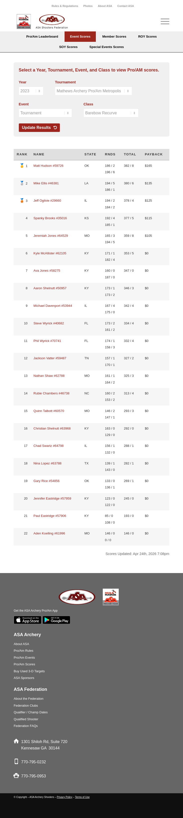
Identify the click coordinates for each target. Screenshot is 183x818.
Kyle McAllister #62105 (50, 253)
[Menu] (162, 21)
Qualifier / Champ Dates (31, 712)
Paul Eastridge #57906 (50, 516)
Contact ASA (125, 5)
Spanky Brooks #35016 (50, 218)
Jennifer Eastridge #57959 (52, 498)
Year (22, 82)
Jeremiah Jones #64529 (51, 236)
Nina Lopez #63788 (48, 463)
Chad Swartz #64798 (49, 446)
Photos (88, 5)
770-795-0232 (33, 762)
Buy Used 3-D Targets (29, 671)
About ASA (105, 5)
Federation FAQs (26, 726)
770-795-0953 (33, 776)
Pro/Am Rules (23, 650)
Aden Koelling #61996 (49, 533)
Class (88, 104)
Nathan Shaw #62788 (49, 376)
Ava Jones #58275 (47, 270)
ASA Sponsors (24, 678)
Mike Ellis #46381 (46, 183)
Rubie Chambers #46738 (52, 393)
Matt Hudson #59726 (49, 166)
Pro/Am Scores (24, 664)
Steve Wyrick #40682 (49, 323)
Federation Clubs (26, 705)
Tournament (65, 82)
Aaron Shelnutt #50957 (50, 288)
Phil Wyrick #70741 (47, 341)
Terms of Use (82, 797)
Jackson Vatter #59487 (50, 358)
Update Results (39, 127)
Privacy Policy (64, 797)
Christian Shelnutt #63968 (52, 428)
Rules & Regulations (65, 5)
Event (24, 104)
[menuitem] (65, 6)
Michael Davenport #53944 (53, 306)
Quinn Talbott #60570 (49, 411)
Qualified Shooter (26, 719)
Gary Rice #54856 (47, 481)
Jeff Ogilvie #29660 (47, 200)
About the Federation (28, 698)
